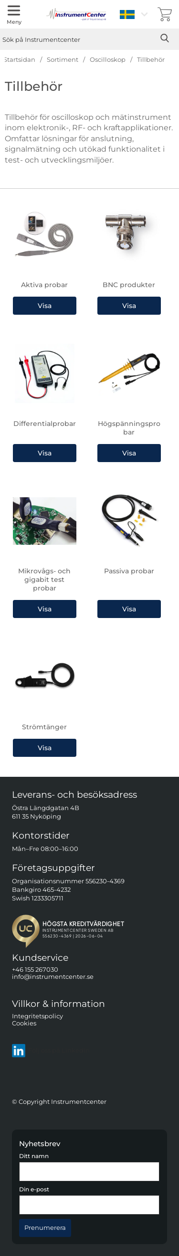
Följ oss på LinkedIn (51, 1050)
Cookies (24, 1023)
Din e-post (34, 1189)
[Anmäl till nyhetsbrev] (45, 1228)
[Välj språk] (135, 14)
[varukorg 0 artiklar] (164, 14)
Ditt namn (34, 1156)
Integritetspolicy (37, 1016)
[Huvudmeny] (14, 14)
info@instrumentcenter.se (53, 976)
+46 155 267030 (35, 969)
